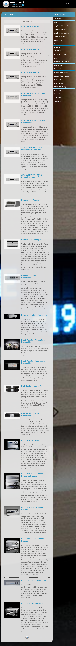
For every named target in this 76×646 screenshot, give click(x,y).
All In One (57, 22)
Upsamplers (57, 101)
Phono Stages (58, 83)
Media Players (58, 80)
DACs (55, 58)
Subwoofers (58, 94)
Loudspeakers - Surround (61, 76)
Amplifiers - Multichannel (61, 33)
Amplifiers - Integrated (61, 26)
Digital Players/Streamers (61, 62)
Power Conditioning (60, 87)
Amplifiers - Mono (59, 29)
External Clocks (58, 65)
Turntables (57, 97)
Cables (56, 44)
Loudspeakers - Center (61, 72)
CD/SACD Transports (60, 54)
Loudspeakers (58, 69)
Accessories (57, 19)
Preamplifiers (58, 90)
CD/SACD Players (59, 51)
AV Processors (58, 40)
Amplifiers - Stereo (59, 37)
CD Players (57, 47)
